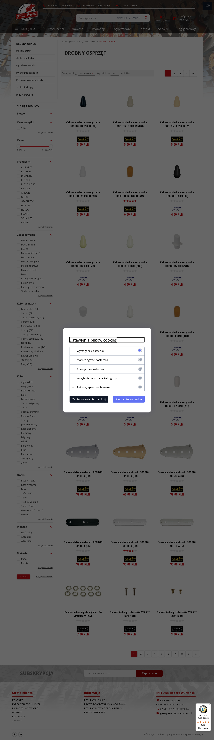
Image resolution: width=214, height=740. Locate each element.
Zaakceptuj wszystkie (129, 399)
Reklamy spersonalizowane (93, 387)
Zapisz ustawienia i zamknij (89, 399)
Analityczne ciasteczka (90, 369)
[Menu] (209, 705)
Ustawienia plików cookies (93, 339)
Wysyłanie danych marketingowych (98, 378)
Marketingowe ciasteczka (92, 360)
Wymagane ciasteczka (90, 350)
